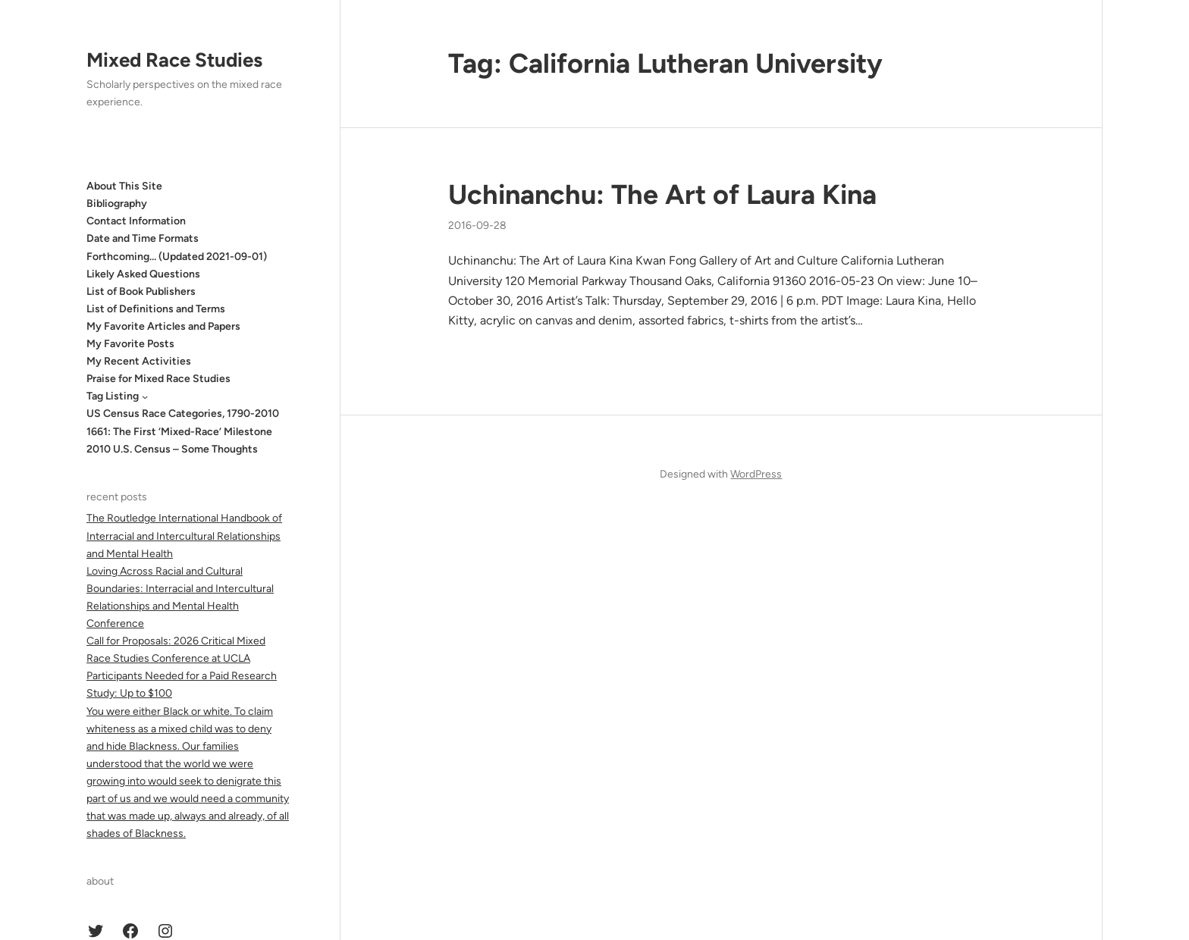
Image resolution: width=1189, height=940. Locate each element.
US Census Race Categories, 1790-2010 (182, 413)
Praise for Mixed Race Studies (158, 378)
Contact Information (136, 221)
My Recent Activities (138, 361)
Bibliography (116, 203)
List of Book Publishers (141, 291)
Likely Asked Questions (143, 274)
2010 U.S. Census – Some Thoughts (172, 449)
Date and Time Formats (142, 238)
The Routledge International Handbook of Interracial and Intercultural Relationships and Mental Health (184, 535)
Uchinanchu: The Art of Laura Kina (662, 194)
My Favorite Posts (130, 343)
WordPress (756, 474)
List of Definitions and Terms (155, 308)
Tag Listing (112, 396)
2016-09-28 (477, 225)
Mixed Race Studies (174, 60)
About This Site (124, 186)
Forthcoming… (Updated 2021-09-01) (176, 256)
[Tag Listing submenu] (145, 396)
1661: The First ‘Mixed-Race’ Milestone (179, 431)
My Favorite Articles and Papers (163, 326)
